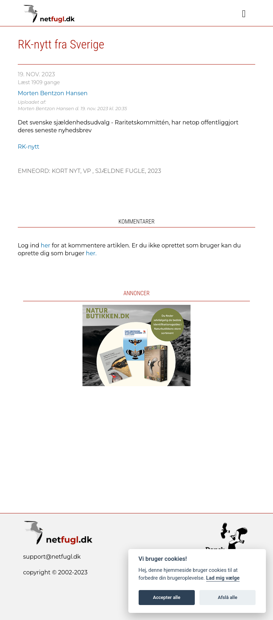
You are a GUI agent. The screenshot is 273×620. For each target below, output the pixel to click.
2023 (154, 171)
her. (91, 253)
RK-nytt (28, 146)
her (45, 245)
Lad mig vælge (223, 578)
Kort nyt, (67, 171)
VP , (89, 171)
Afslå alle (227, 597)
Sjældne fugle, (121, 171)
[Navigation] (243, 14)
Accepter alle (166, 597)
